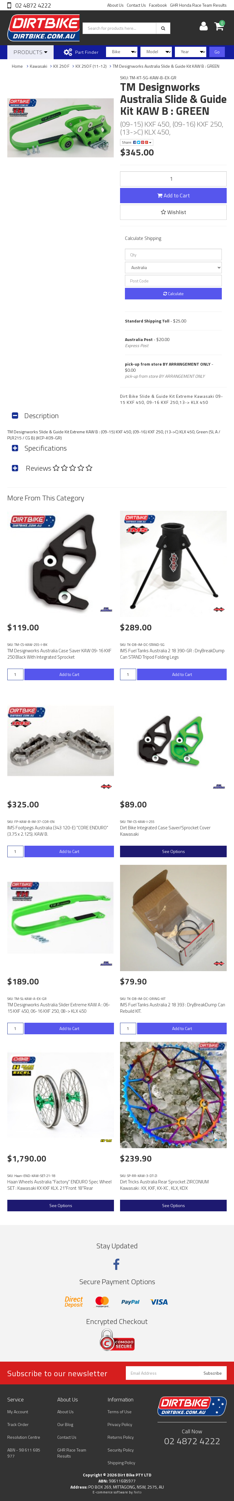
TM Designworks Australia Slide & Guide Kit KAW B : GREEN (166, 66)
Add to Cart (173, 195)
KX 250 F (61, 66)
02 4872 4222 (32, 5)
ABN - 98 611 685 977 (23, 1453)
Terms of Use (120, 1411)
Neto (138, 1492)
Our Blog (65, 1424)
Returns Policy (121, 1437)
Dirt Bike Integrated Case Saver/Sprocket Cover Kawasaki (165, 830)
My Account (17, 1411)
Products (30, 52)
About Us (115, 5)
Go (217, 52)
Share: (136, 142)
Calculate (173, 293)
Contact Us (136, 5)
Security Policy (121, 1450)
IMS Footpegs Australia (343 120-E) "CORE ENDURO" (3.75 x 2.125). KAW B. (57, 830)
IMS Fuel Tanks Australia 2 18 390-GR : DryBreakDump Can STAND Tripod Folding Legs (172, 653)
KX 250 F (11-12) (91, 66)
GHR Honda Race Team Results (198, 5)
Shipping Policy (121, 1462)
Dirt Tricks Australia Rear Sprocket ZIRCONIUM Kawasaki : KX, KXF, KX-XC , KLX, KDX (164, 1185)
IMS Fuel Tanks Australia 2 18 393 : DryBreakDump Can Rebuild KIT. (172, 1008)
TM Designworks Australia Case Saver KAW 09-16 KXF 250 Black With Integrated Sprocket (59, 653)
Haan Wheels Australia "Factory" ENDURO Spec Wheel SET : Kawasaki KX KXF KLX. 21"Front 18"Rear (59, 1185)
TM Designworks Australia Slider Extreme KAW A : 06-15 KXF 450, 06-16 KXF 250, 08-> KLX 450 (58, 1008)
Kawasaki (38, 66)
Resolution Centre (23, 1437)
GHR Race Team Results (71, 1453)
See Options (173, 851)
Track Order (18, 1424)
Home (17, 66)
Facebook (158, 5)
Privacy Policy (120, 1424)
